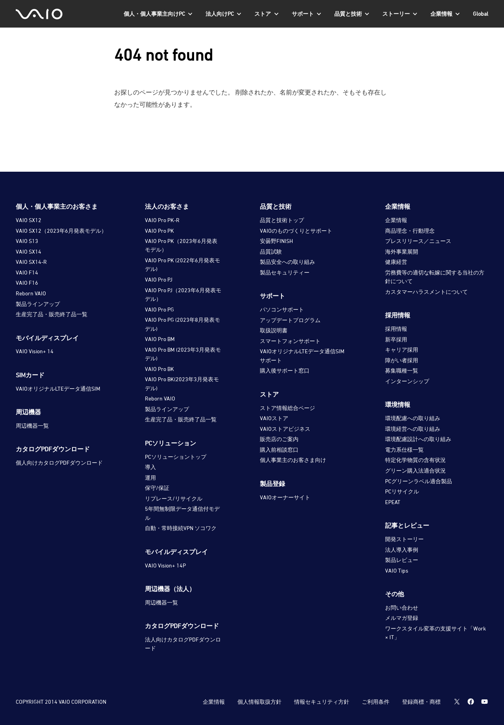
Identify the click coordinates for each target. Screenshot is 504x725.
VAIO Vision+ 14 (35, 351)
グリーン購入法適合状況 (415, 470)
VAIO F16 (27, 282)
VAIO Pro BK (159, 368)
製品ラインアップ (38, 303)
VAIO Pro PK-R (162, 220)
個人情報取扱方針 (259, 701)
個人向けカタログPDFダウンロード (59, 462)
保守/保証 (157, 487)
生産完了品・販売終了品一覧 (51, 314)
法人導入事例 (401, 549)
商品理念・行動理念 (410, 230)
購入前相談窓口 (279, 449)
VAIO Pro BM (160, 339)
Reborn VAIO (31, 293)
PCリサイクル (402, 491)
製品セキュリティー (284, 272)
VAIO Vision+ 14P (165, 565)
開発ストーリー (404, 539)
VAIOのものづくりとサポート (296, 230)
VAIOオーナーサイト (285, 497)
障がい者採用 (401, 360)
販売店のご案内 (279, 439)
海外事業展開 (401, 251)
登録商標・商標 (421, 701)
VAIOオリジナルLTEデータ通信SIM (58, 388)
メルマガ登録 (401, 617)
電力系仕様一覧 (404, 449)
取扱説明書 (273, 330)
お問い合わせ (401, 607)
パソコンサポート (282, 309)
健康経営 (396, 261)
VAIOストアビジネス (285, 428)
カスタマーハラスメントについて (426, 291)
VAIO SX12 (28, 220)
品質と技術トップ (282, 220)
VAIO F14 (27, 272)
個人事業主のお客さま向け (293, 459)
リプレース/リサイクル (173, 498)
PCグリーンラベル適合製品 (418, 481)
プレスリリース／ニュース (418, 240)
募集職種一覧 (401, 370)
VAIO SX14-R (31, 261)
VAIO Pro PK (159, 230)
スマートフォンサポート (290, 340)
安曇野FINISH (276, 240)
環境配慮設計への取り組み (418, 439)
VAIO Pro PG (159, 309)
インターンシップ (407, 381)
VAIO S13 (27, 240)
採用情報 (396, 328)
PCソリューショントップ (175, 456)
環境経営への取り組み (412, 428)
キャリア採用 (401, 349)
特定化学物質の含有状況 (415, 459)
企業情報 (396, 220)
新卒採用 (396, 339)
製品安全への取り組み (287, 261)
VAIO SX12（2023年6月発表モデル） (61, 230)
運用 (150, 477)
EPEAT (392, 502)
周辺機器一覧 (32, 425)
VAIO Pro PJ (158, 279)
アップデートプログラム (290, 320)
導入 (150, 467)
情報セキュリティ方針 (321, 701)
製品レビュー (401, 559)
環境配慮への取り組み (412, 418)
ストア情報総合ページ (287, 407)
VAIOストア (274, 418)
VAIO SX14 (28, 251)
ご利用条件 (375, 701)
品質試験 (271, 251)
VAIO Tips (396, 570)
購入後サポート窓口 (284, 370)
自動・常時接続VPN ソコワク (181, 528)
